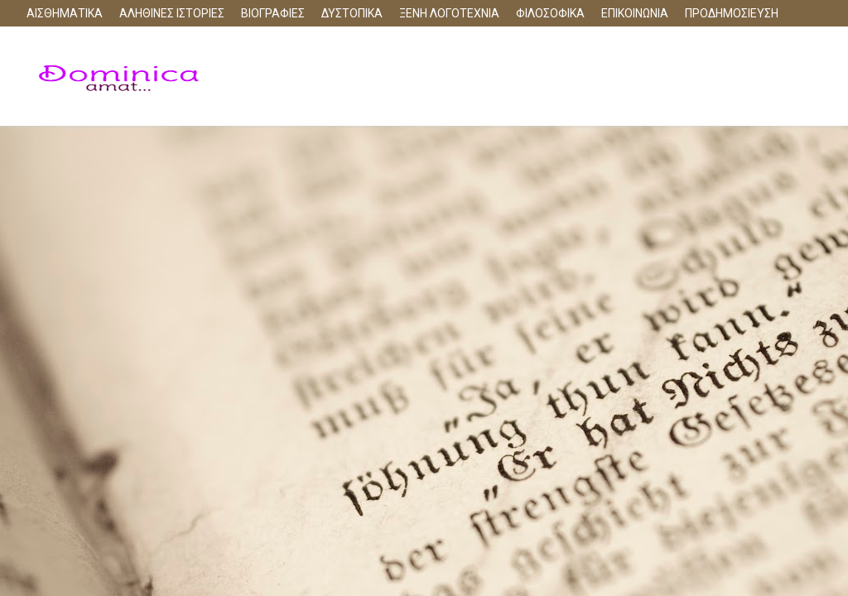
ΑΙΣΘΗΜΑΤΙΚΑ (64, 13)
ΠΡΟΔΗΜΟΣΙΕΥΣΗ (731, 13)
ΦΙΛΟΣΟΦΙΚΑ (550, 13)
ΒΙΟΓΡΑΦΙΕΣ (273, 13)
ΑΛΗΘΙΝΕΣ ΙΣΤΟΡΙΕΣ (171, 13)
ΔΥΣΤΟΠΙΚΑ (352, 13)
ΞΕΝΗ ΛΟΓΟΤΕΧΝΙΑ (449, 13)
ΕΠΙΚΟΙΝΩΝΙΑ (634, 13)
